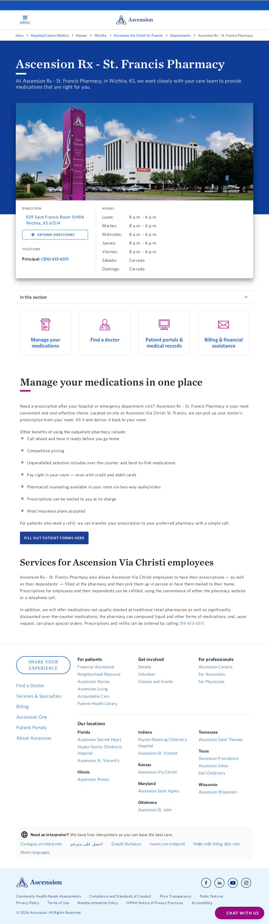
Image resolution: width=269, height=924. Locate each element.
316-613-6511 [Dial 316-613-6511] (191, 623)
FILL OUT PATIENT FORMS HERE (54, 538)
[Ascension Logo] (39, 886)
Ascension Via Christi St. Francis (138, 35)
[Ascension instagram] (246, 883)
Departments (180, 35)
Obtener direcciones (56, 235)
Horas (108, 208)
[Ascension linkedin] (219, 883)
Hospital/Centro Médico (50, 35)
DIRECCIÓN (32, 208)
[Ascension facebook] (206, 883)
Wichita (100, 35)
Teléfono (31, 249)
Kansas (81, 35)
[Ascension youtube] (233, 883)
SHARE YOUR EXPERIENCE (43, 665)
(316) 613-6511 (55, 258)
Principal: (31, 258)
